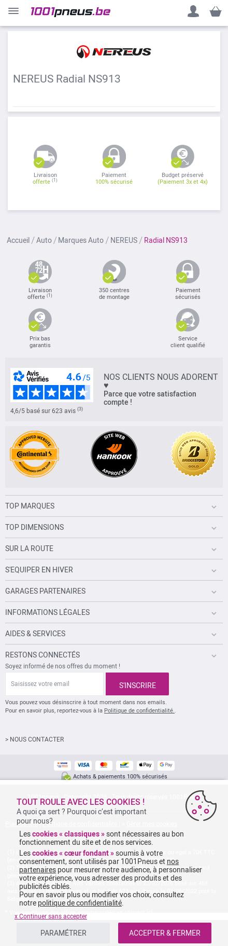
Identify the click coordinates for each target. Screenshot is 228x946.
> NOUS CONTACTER (34, 739)
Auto (44, 240)
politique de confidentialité (80, 903)
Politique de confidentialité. (139, 710)
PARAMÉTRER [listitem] (63, 933)
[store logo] (70, 12)
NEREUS (124, 240)
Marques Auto (81, 240)
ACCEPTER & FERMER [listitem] (165, 933)
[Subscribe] (137, 684)
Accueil (19, 240)
